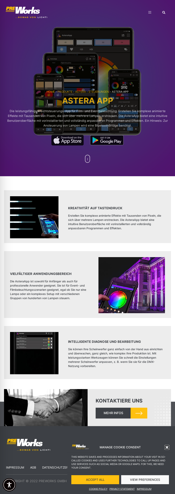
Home (51, 91)
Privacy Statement (122, 489)
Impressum (144, 489)
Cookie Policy (98, 489)
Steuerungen (98, 91)
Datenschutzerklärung (62, 467)
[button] (167, 448)
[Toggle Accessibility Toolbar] (9, 485)
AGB (33, 467)
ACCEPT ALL (95, 480)
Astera (80, 91)
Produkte (65, 91)
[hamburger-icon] (149, 13)
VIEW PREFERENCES (145, 480)
